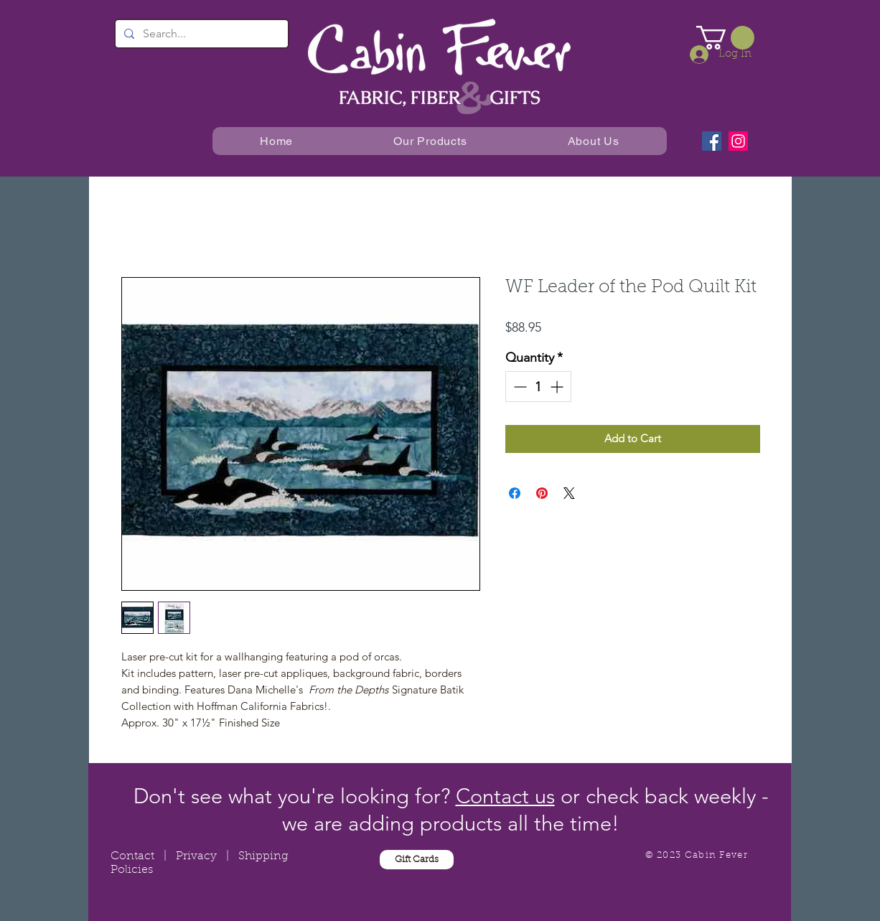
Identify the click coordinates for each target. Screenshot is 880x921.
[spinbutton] (538, 386)
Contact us (505, 795)
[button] (725, 38)
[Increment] (558, 386)
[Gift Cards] (417, 859)
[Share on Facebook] (514, 493)
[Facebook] (711, 141)
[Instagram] (738, 141)
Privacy (196, 856)
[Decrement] (518, 386)
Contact (132, 856)
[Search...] (200, 33)
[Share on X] (569, 493)
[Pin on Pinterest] (542, 493)
